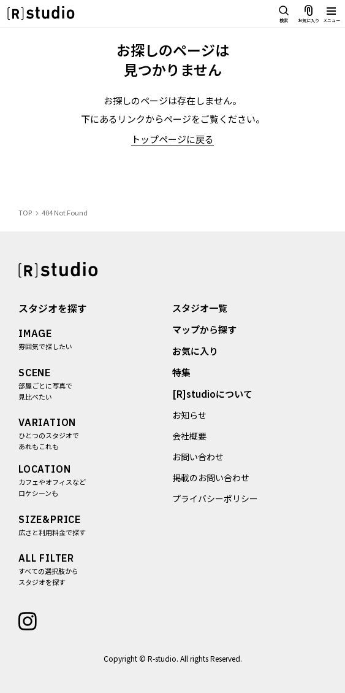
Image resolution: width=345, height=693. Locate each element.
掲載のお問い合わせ (211, 477)
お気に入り (196, 350)
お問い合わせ (198, 457)
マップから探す (205, 329)
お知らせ (190, 415)
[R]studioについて (213, 393)
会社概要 (190, 436)
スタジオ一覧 (200, 307)
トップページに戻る (172, 139)
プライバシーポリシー (216, 498)
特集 (182, 372)
